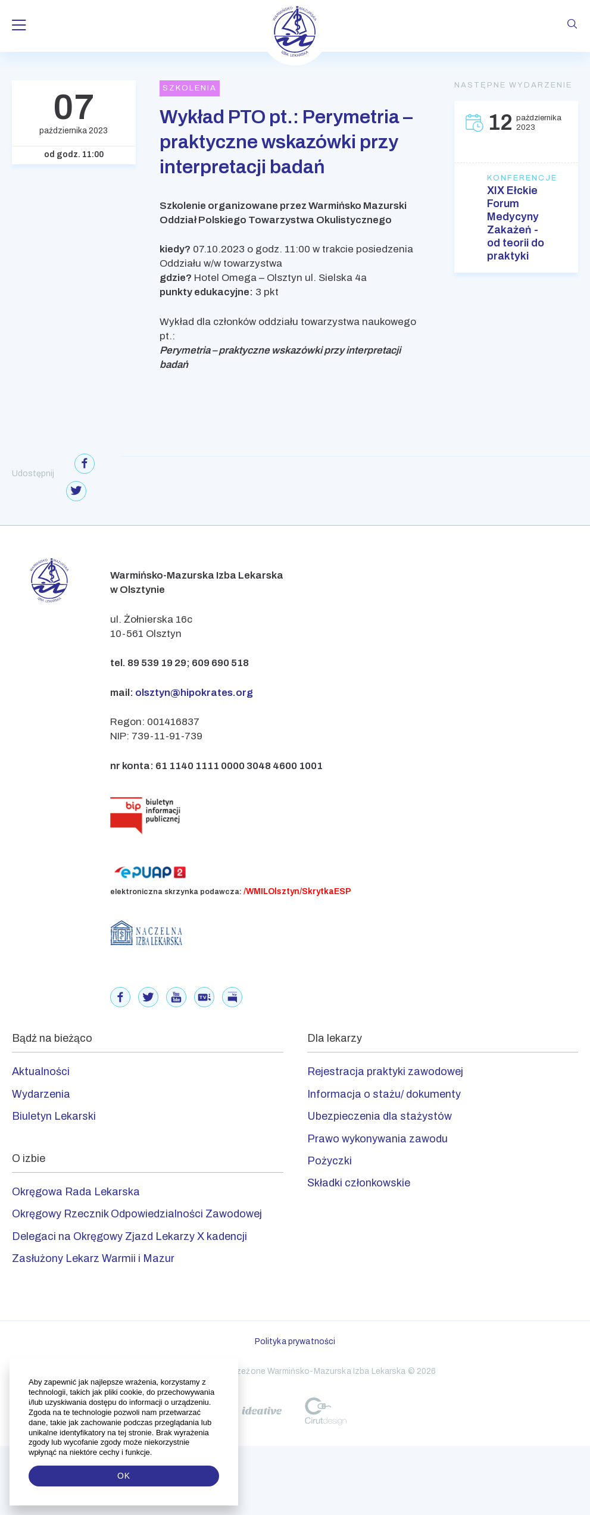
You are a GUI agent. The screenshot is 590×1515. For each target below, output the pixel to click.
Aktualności (41, 1071)
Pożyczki (329, 1161)
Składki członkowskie (358, 1183)
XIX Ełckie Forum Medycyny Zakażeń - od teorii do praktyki (515, 223)
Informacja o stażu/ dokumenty (384, 1094)
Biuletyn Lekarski (54, 1116)
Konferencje (516, 178)
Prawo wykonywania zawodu (377, 1139)
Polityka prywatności (295, 1341)
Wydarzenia (41, 1094)
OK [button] (123, 1475)
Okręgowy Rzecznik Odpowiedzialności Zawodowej (137, 1214)
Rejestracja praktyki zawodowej (385, 1071)
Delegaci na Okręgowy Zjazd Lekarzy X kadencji (129, 1236)
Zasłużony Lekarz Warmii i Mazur (93, 1258)
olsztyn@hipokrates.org (194, 692)
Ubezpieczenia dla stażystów (379, 1116)
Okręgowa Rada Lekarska (76, 1192)
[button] (153, 1452)
